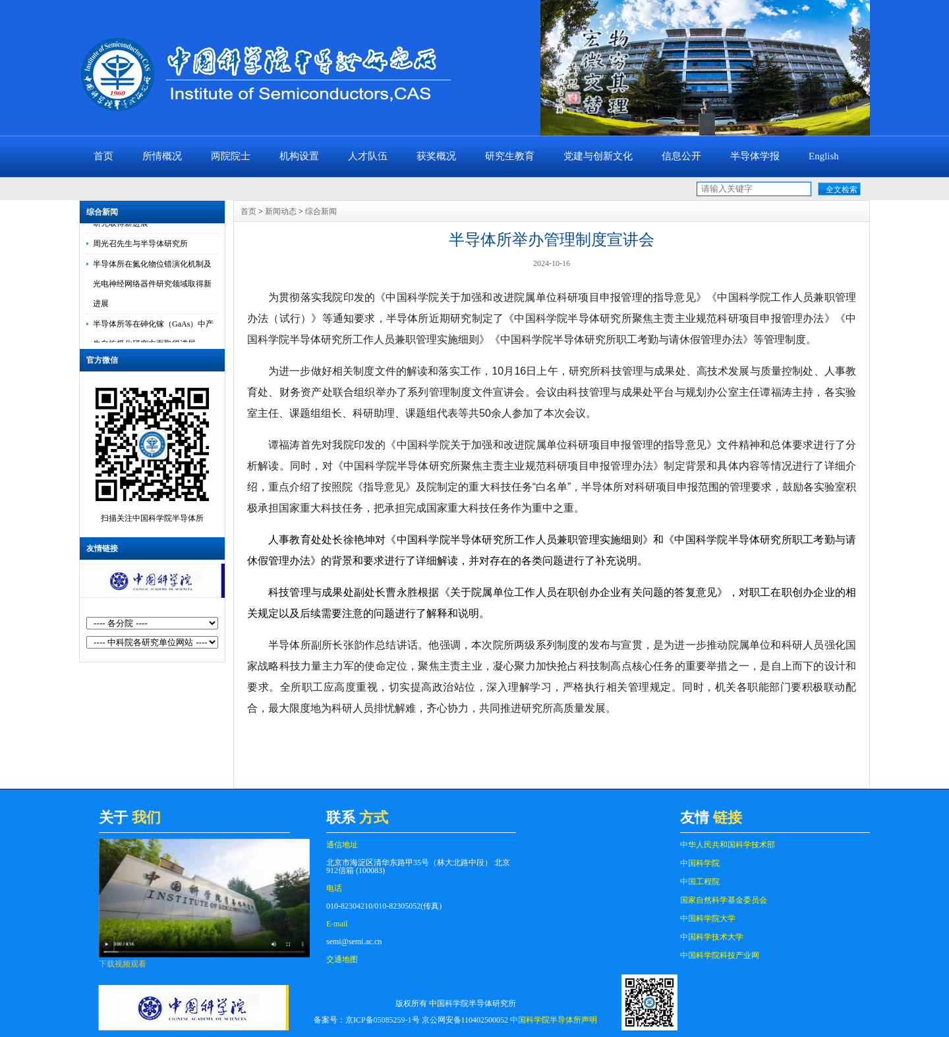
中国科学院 (700, 863)
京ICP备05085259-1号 (382, 1019)
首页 (103, 156)
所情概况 (162, 156)
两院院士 (230, 156)
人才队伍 (368, 156)
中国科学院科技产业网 (719, 955)
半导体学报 (755, 156)
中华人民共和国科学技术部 (727, 844)
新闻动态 (281, 211)
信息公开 (681, 156)
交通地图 (342, 959)
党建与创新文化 (598, 156)
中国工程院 (700, 881)
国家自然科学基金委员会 (723, 900)
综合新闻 (102, 212)
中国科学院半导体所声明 (553, 1019)
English (824, 156)
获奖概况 (436, 156)
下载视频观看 (122, 964)
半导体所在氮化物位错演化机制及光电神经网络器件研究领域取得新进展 (152, 285)
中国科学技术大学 (711, 937)
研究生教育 (509, 156)
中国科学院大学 (707, 918)
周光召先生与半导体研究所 (140, 245)
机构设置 (299, 156)
